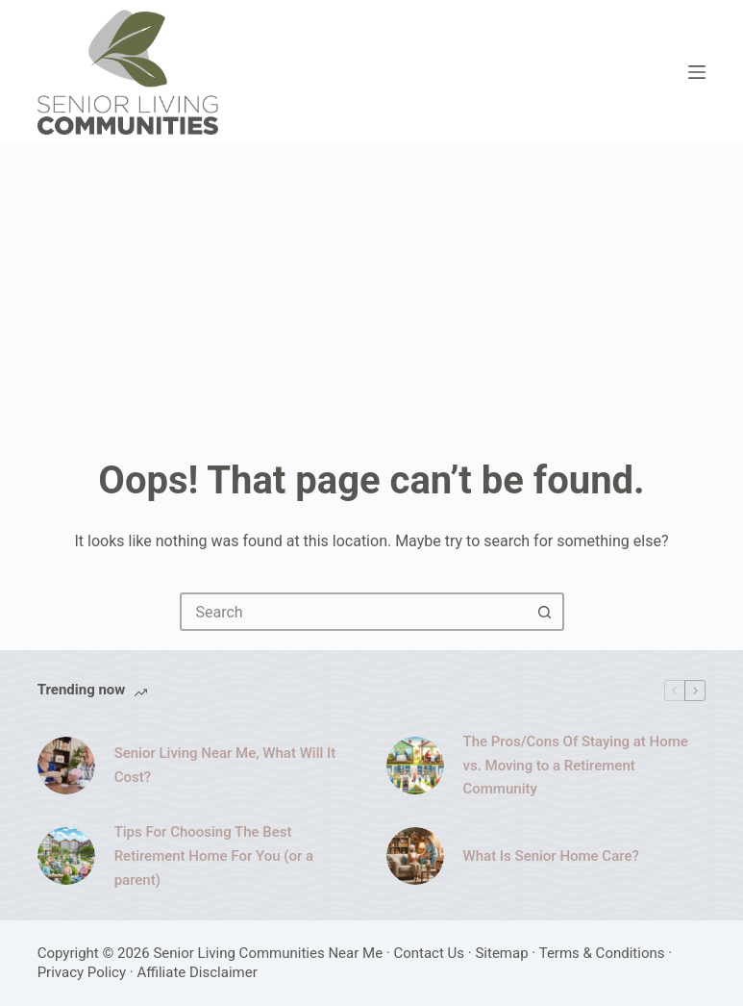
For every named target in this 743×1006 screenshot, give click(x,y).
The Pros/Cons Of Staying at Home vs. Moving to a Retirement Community (575, 765)
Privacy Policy (81, 972)
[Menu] (697, 72)
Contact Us (428, 953)
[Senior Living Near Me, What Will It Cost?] (66, 765)
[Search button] (545, 611)
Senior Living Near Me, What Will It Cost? (225, 765)
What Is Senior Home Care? (551, 856)
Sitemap (501, 953)
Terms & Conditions (602, 953)
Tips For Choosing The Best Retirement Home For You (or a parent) (213, 856)
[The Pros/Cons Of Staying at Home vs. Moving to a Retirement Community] (415, 765)
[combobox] (355, 611)
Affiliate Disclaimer (196, 972)
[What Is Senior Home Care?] (415, 856)
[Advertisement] (371, 288)
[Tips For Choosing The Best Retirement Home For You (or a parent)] (66, 856)
